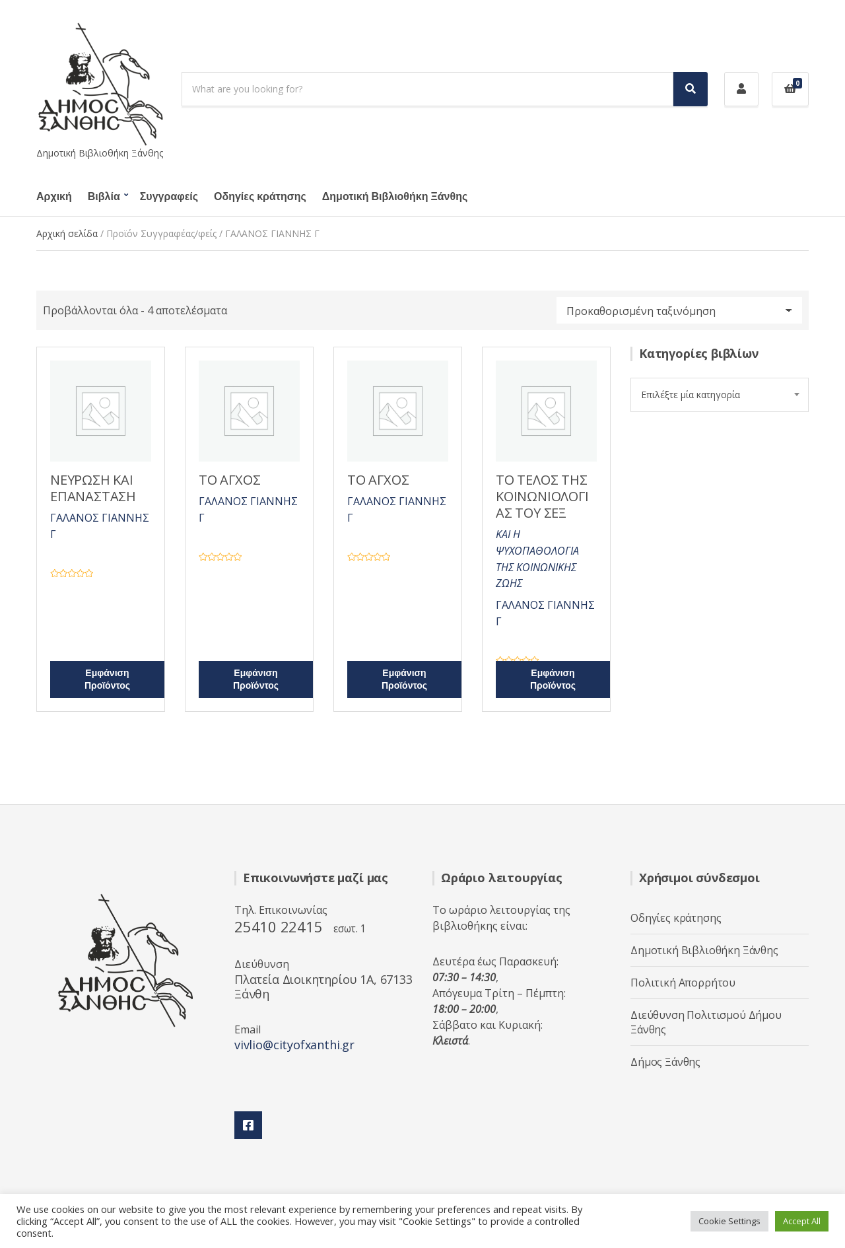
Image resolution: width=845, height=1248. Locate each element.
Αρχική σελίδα (67, 233)
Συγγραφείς (169, 197)
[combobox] (719, 395)
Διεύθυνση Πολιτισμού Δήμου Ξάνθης (706, 1022)
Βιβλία (104, 197)
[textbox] (719, 394)
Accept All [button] (802, 1221)
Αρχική (54, 197)
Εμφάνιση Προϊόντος (107, 679)
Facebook (248, 1125)
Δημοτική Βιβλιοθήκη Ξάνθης (394, 197)
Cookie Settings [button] (729, 1221)
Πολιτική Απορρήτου (682, 982)
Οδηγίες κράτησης (260, 197)
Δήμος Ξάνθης (665, 1062)
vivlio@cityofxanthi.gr (294, 1045)
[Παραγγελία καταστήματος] (679, 310)
